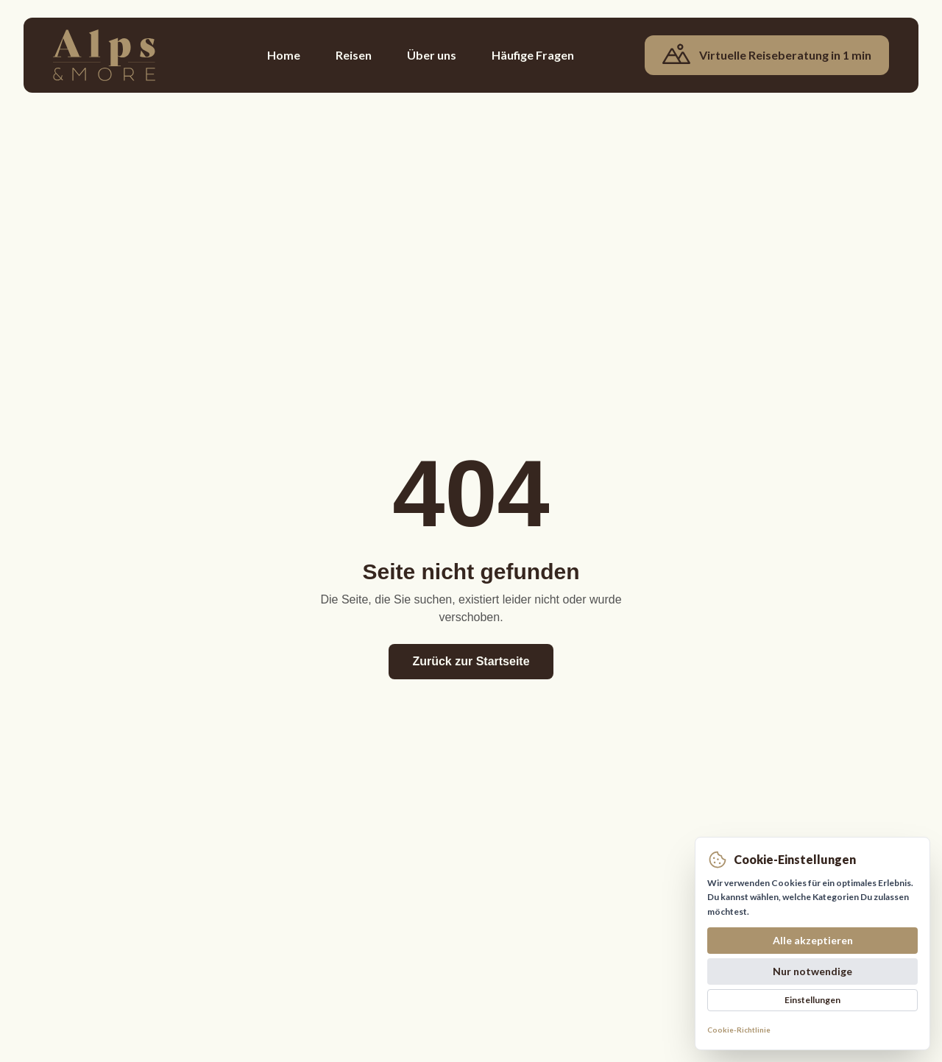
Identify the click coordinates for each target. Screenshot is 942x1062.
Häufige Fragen (533, 55)
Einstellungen (812, 999)
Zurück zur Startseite (470, 661)
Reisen (354, 55)
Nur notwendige (812, 971)
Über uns (431, 55)
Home (283, 55)
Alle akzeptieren (813, 940)
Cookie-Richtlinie (739, 1029)
